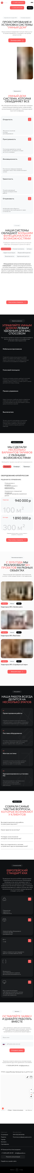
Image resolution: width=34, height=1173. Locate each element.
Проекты (3, 1137)
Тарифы (3, 1139)
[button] (17, 302)
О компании (4, 1134)
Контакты (3, 1142)
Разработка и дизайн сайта (8, 1161)
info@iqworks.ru (24, 1065)
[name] (18, 1037)
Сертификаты (5, 1144)
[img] (4, 8)
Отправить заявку (17, 1050)
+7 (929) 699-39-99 (12, 1065)
